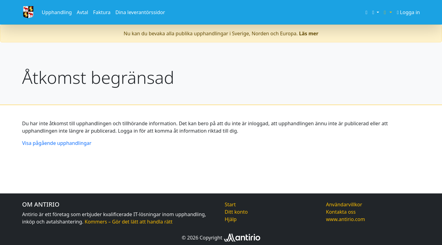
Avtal (82, 12)
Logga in (408, 12)
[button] (376, 12)
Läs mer (308, 33)
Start (230, 204)
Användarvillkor (344, 204)
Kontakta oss (341, 211)
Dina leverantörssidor (140, 12)
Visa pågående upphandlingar (56, 143)
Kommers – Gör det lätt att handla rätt (129, 221)
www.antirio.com (345, 219)
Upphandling (57, 12)
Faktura (101, 12)
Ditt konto (236, 211)
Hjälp (231, 219)
